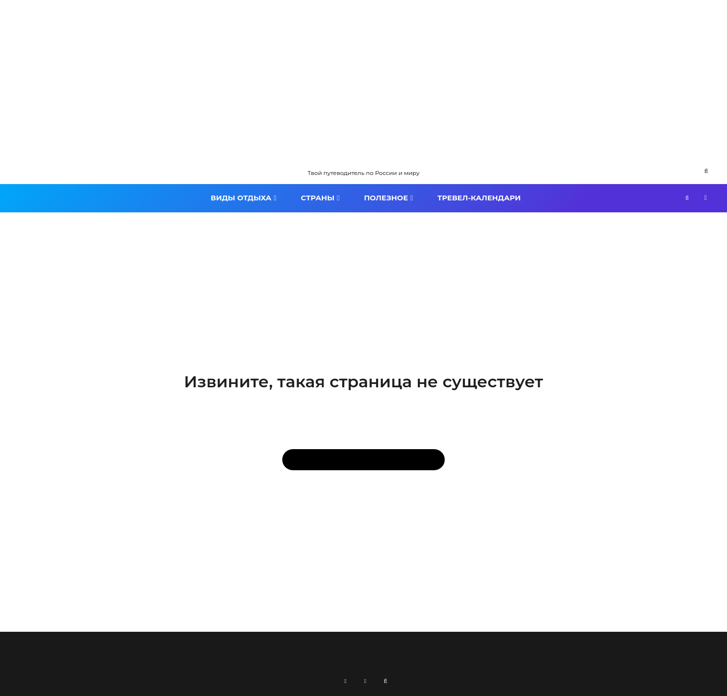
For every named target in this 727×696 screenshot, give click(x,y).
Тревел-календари (479, 197)
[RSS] (345, 681)
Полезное (386, 197)
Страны (318, 197)
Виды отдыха (240, 197)
